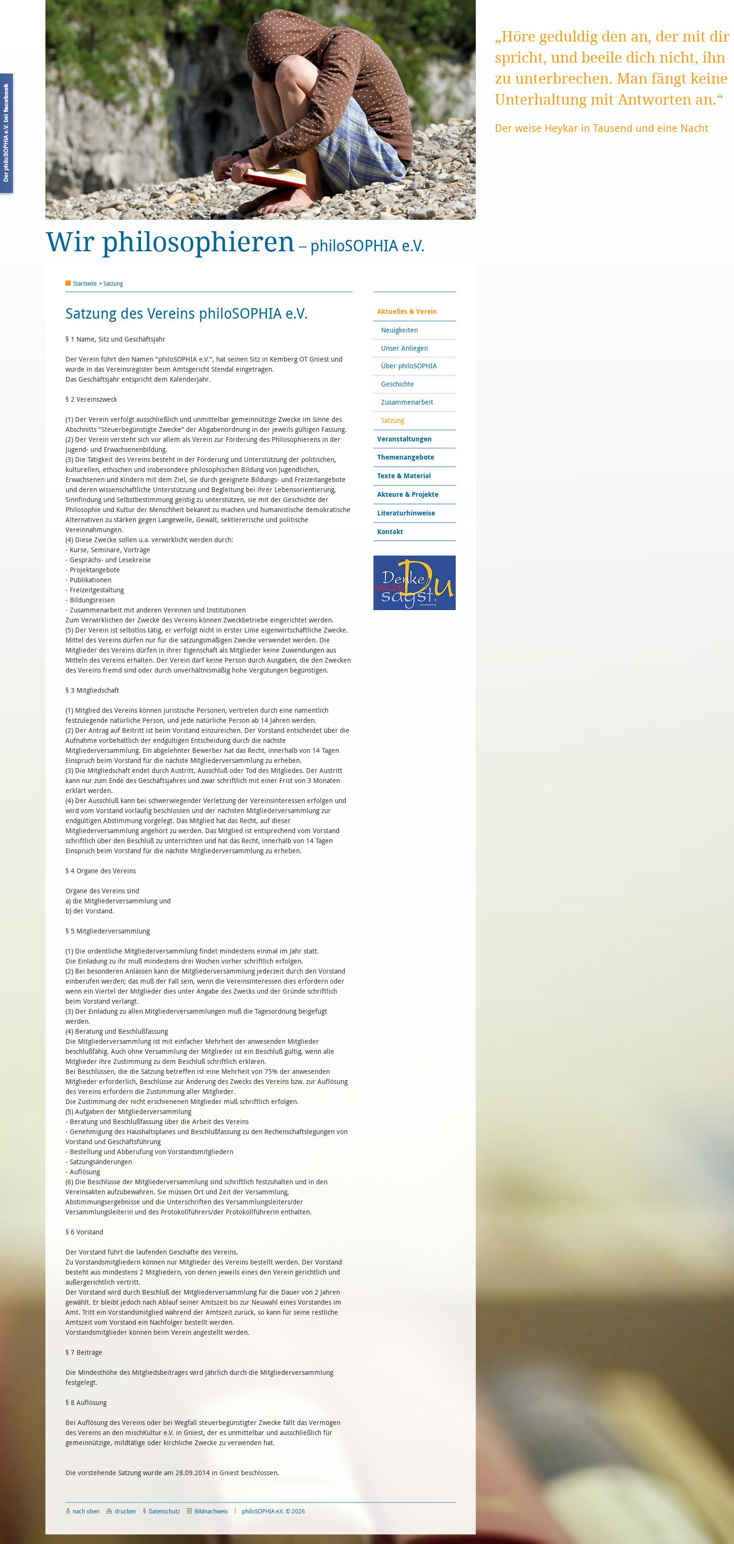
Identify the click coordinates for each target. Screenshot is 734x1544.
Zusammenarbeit (408, 402)
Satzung (113, 283)
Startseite (85, 283)
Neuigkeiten (400, 329)
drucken (121, 1511)
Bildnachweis (207, 1511)
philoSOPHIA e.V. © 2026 (273, 1511)
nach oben (82, 1511)
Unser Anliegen (405, 348)
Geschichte (398, 383)
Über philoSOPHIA (410, 365)
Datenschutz (161, 1511)
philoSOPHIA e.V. (235, 242)
